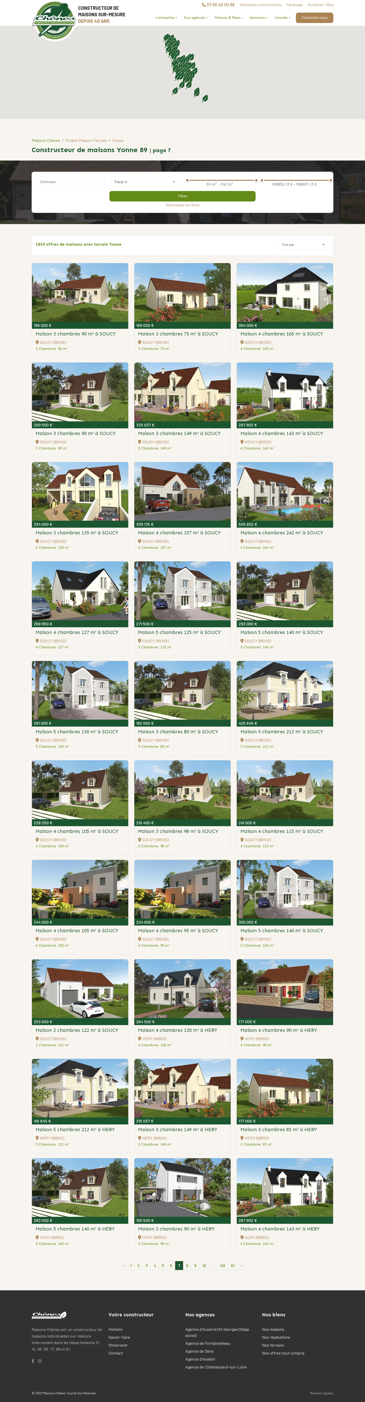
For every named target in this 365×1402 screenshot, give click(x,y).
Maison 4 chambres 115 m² (281, 831)
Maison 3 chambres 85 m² (278, 1130)
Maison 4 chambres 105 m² (77, 831)
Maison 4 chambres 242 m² (281, 533)
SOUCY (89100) (51, 342)
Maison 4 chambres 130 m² (177, 1030)
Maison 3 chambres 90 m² (76, 334)
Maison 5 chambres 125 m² (179, 632)
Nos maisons (273, 1329)
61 (233, 1265)
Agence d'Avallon (200, 1359)
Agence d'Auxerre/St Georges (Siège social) (217, 1332)
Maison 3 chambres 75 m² (178, 334)
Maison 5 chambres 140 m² (281, 632)
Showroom (117, 1345)
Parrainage (294, 4)
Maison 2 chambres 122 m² (77, 1030)
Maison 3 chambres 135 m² (77, 533)
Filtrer (182, 196)
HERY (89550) (152, 1038)
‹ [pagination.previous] (123, 1265)
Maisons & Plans (227, 18)
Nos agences (194, 18)
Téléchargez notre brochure (260, 4)
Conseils (281, 18)
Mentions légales (321, 1393)
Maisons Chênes (46, 140)
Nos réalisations (276, 1337)
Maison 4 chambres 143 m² (281, 433)
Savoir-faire (119, 1337)
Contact (115, 1352)
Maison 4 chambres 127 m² (77, 632)
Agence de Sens (199, 1351)
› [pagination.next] (241, 1265)
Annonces (257, 18)
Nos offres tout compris (283, 1352)
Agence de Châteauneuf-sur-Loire (216, 1366)
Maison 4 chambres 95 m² (178, 931)
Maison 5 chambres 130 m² (77, 732)
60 (222, 1265)
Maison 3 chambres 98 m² (178, 831)
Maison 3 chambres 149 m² (179, 433)
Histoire (115, 1329)
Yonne (117, 140)
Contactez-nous (315, 18)
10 (204, 1265)
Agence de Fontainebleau (207, 1343)
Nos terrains (273, 1345)
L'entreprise (165, 18)
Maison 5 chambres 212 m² (281, 732)
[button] (192, 66)
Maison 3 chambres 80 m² (178, 732)
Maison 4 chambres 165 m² (281, 334)
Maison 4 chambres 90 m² (278, 1030)
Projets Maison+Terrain (86, 140)
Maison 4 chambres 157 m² (179, 533)
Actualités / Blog (320, 4)
